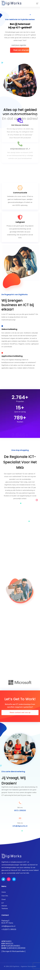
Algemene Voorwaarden (28, 966)
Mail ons (20, 823)
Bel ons (20, 807)
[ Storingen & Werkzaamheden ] (13, 951)
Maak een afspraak (21, 50)
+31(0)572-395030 (8, 929)
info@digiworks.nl (8, 926)
